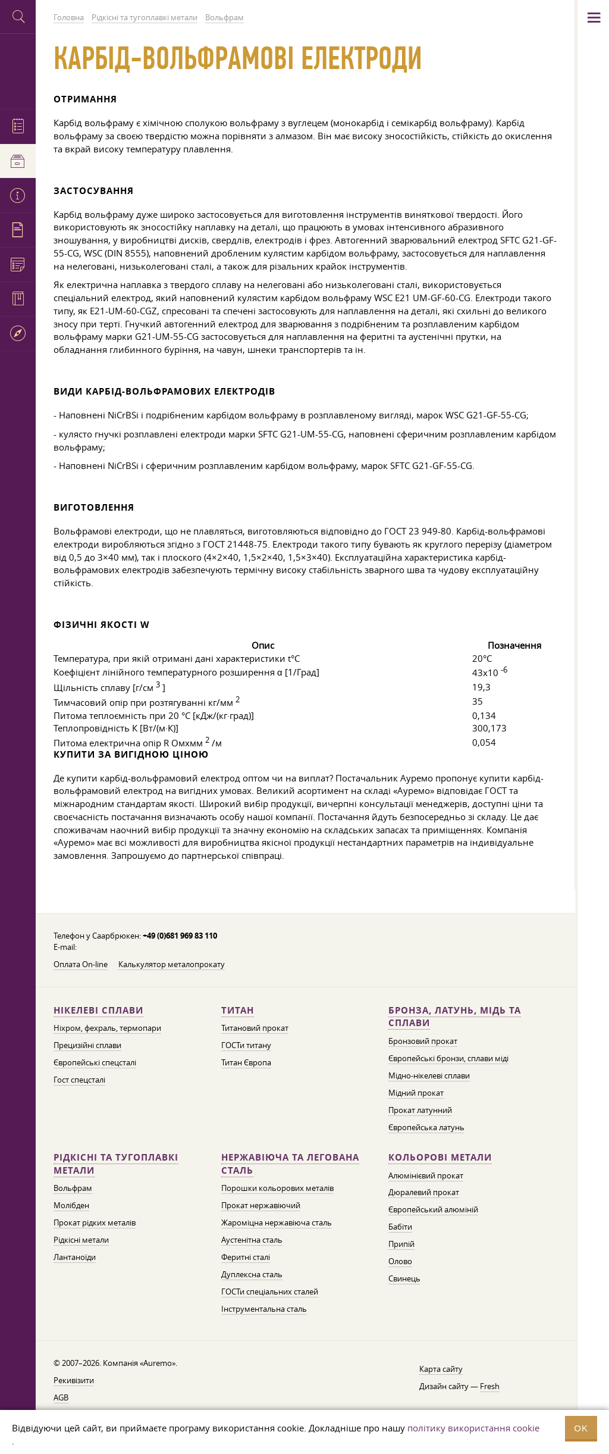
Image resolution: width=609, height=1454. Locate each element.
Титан (237, 1010)
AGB (61, 1397)
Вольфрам (73, 1188)
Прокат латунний (420, 1110)
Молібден (71, 1205)
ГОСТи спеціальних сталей (269, 1291)
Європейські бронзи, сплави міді (448, 1058)
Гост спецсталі (79, 1079)
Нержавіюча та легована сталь (290, 1164)
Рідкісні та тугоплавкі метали (116, 1164)
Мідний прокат (416, 1092)
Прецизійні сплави (87, 1045)
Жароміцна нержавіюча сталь (276, 1222)
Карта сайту (441, 1369)
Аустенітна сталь (251, 1239)
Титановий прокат (254, 1028)
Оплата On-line (81, 964)
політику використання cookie (473, 1428)
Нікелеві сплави (98, 1010)
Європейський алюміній (433, 1209)
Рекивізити (74, 1380)
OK (581, 1428)
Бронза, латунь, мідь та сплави (454, 1017)
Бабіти (400, 1226)
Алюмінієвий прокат (425, 1175)
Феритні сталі (245, 1257)
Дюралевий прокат (423, 1192)
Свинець (404, 1278)
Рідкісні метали (81, 1239)
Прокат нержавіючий (260, 1205)
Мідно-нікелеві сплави (429, 1075)
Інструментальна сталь (264, 1308)
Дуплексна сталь (251, 1274)
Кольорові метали (440, 1157)
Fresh (490, 1386)
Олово (400, 1261)
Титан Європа (246, 1062)
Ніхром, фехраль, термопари (107, 1028)
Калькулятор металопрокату (171, 964)
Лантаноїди (75, 1257)
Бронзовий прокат (422, 1041)
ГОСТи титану (246, 1045)
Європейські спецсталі (95, 1062)
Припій (401, 1244)
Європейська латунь (426, 1127)
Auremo (18, 70)
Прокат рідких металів (95, 1222)
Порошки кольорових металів (277, 1188)
